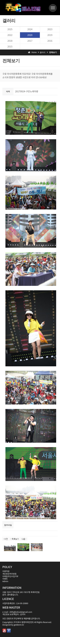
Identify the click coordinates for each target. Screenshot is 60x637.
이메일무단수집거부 (10, 576)
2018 (9, 40)
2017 (29, 40)
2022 (9, 35)
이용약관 (5, 571)
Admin (5, 581)
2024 (29, 29)
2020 (29, 35)
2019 (49, 35)
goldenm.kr (19, 624)
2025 (9, 29)
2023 (49, 29)
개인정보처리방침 (9, 573)
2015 (9, 46)
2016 (49, 40)
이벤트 (5, 578)
